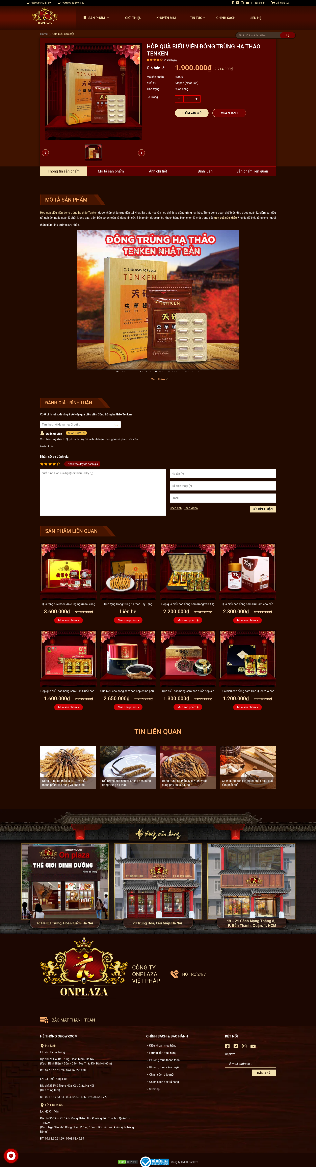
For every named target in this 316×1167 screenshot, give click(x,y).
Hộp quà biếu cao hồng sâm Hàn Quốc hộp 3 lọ (69, 691)
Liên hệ (255, 18)
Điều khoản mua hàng (163, 1029)
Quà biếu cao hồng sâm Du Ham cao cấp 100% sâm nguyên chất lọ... (247, 604)
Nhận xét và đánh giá (54, 456)
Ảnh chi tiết (158, 171)
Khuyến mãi (166, 18)
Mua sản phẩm (67, 620)
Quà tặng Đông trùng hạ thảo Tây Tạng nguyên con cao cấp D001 (128, 604)
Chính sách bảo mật (161, 1058)
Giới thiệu (133, 18)
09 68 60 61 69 (76, 2)
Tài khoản (260, 2)
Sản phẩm (97, 18)
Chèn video (191, 508)
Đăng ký (263, 1057)
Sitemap (154, 1073)
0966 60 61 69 (43, 3)
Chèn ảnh (176, 508)
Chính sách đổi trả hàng (164, 1066)
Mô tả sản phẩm (111, 171)
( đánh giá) (170, 60)
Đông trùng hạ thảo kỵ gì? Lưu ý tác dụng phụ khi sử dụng (184, 782)
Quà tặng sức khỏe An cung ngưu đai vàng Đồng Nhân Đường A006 (68, 604)
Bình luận (205, 171)
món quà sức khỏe (225, 217)
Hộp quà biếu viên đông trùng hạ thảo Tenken (68, 212)
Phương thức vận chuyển (164, 1051)
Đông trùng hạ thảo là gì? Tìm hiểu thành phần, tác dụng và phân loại (64, 782)
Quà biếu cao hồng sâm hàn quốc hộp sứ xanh (187, 691)
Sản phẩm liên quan (252, 171)
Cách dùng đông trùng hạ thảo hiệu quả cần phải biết (247, 782)
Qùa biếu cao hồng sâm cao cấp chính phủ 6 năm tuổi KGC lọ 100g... (128, 691)
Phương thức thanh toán (164, 1044)
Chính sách (225, 18)
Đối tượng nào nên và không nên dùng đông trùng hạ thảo (126, 782)
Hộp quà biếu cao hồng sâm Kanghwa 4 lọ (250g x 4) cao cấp (187, 604)
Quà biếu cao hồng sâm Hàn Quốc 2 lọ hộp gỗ (247, 691)
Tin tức (198, 18)
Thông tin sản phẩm (64, 171)
